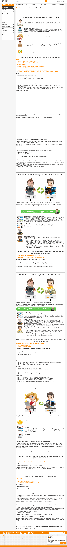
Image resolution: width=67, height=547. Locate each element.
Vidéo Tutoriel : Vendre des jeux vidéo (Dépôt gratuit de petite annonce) (32, 66)
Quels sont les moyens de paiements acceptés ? (27, 61)
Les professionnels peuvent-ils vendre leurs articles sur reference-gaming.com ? (33, 70)
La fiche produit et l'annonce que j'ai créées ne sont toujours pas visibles (32, 68)
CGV (49, 451)
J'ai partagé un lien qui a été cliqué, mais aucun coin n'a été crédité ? (31, 461)
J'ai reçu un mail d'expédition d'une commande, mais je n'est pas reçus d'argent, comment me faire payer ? (38, 71)
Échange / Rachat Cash (8, 4)
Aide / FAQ (61, 4)
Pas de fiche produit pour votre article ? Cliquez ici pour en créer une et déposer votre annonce (34, 117)
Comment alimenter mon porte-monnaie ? (26, 481)
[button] (8, 7)
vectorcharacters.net (24, 528)
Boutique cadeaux (43, 4)
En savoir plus (50, 542)
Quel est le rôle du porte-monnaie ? (25, 480)
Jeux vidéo (5, 537)
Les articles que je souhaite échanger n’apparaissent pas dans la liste (31, 257)
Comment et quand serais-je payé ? (25, 345)
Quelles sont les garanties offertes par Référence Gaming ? (29, 62)
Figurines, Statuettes (6, 539)
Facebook (35, 537)
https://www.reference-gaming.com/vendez (36, 30)
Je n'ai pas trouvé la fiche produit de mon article (27, 67)
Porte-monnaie (21, 13)
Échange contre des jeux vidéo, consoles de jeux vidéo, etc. (28, 255)
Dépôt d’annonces (19, 4)
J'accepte (63, 543)
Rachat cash (20, 12)
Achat (27, 4)
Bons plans (34, 4)
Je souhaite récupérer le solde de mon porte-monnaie (28, 482)
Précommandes (53, 4)
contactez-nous (50, 266)
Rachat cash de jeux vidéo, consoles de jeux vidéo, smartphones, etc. (30, 343)
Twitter (35, 539)
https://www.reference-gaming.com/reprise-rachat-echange (35, 218)
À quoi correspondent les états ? (24, 346)
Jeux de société (20, 539)
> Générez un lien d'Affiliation (30, 431)
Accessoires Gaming (21, 537)
